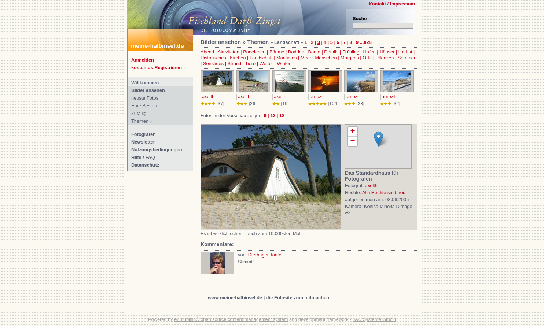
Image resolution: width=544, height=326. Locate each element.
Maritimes (286, 57)
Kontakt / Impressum (391, 4)
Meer (306, 57)
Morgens (350, 57)
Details (331, 52)
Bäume (276, 52)
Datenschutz (145, 165)
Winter (284, 63)
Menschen (326, 57)
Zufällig (138, 113)
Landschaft (261, 57)
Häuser (386, 52)
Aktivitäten (228, 52)
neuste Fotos (144, 98)
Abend (207, 52)
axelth (208, 96)
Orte (367, 57)
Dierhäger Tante (265, 255)
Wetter (266, 63)
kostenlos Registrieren (156, 67)
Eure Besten (144, 105)
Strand (235, 63)
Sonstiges (213, 63)
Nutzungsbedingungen (156, 149)
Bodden (296, 52)
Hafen (369, 52)
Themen (139, 121)
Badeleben (254, 52)
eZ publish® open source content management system (231, 319)
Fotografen (143, 134)
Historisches (213, 57)
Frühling (350, 52)
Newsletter (143, 142)
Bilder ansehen (148, 90)
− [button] (352, 141)
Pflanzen (385, 57)
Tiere (250, 63)
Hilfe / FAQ (143, 157)
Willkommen (145, 82)
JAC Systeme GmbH (374, 319)
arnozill (317, 96)
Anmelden (142, 60)
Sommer (406, 57)
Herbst (405, 52)
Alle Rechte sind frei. (383, 192)
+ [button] (352, 132)
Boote (314, 52)
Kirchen (238, 57)
